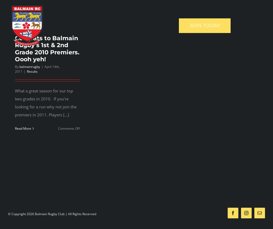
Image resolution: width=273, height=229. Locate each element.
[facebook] (233, 213)
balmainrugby (29, 66)
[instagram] (246, 213)
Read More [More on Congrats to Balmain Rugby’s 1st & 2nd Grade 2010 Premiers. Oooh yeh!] (23, 128)
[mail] (259, 213)
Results (32, 71)
